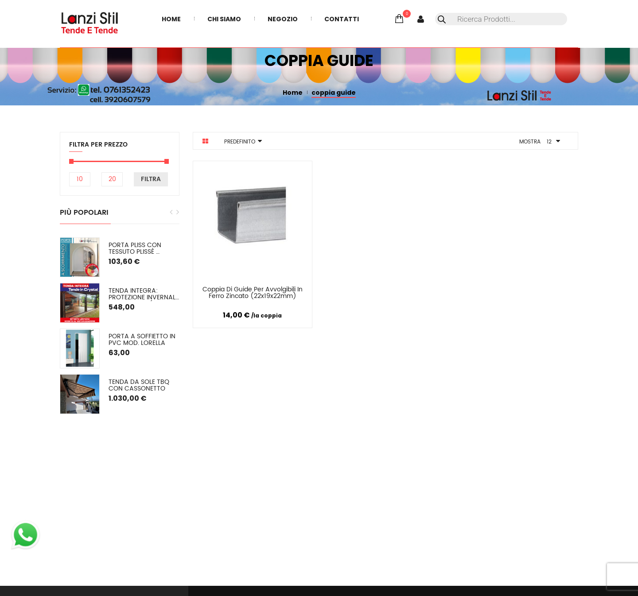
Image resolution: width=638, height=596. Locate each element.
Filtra (151, 179)
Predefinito (239, 142)
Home (293, 92)
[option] (119, 325)
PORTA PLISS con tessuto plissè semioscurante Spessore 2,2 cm (136, 248)
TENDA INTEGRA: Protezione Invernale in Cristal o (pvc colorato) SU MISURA (144, 294)
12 (549, 142)
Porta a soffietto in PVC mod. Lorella (143, 340)
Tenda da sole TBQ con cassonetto (140, 385)
